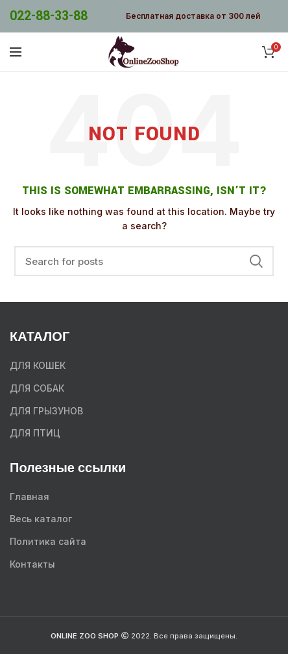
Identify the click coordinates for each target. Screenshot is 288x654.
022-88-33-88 (49, 15)
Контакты (32, 564)
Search (256, 261)
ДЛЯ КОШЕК (38, 365)
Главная (29, 496)
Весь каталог (41, 518)
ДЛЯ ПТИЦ (35, 432)
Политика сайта (48, 541)
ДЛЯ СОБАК (37, 388)
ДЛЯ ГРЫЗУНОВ (46, 410)
